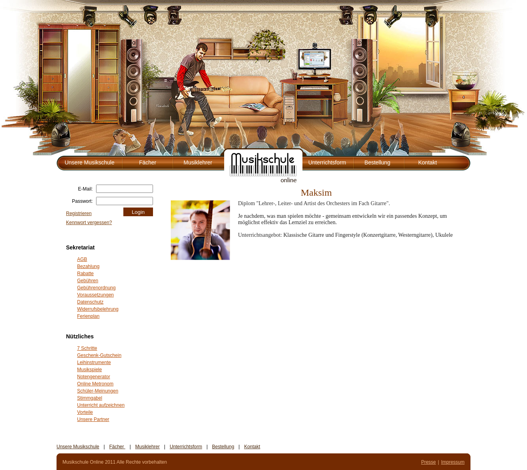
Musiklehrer (197, 162)
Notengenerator (93, 376)
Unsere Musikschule (89, 162)
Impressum (453, 462)
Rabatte (85, 273)
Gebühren (87, 280)
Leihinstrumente (94, 362)
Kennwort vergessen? (89, 222)
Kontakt (427, 162)
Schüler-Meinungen (97, 391)
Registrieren (79, 213)
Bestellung (377, 162)
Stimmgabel (89, 398)
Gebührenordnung (96, 288)
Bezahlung (88, 266)
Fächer (148, 162)
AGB (82, 259)
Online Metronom (95, 384)
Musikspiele (89, 369)
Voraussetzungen (95, 295)
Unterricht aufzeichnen (101, 405)
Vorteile (85, 412)
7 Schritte (87, 348)
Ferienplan (88, 316)
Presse (428, 462)
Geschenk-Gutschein (99, 355)
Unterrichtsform (327, 162)
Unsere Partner (93, 419)
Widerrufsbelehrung (98, 309)
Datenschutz (90, 302)
